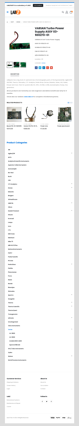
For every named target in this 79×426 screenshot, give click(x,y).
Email (51, 67)
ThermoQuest (12, 311)
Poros (10, 276)
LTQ (9, 230)
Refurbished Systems (13, 400)
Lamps (10, 223)
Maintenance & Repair (13, 403)
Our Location (44, 386)
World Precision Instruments (17, 360)
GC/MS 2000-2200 (61, 124)
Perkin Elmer (12, 265)
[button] (68, 103)
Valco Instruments (14, 326)
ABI (9, 150)
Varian (43, 63)
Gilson (10, 207)
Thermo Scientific (13, 307)
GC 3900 (42, 124)
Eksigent (10, 196)
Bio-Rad (10, 173)
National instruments (15, 249)
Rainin (10, 280)
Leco (9, 227)
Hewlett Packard (13, 211)
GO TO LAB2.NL (38, 5)
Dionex (10, 188)
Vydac (10, 353)
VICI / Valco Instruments (16, 349)
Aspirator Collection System (17, 165)
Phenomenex (12, 272)
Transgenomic (13, 315)
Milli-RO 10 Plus (13, 246)
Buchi (10, 177)
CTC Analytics (12, 184)
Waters (10, 357)
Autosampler (12, 169)
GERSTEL (10, 204)
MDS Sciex (11, 234)
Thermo (10, 303)
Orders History (11, 386)
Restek (10, 284)
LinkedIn (43, 67)
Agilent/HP (11, 154)
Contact (42, 389)
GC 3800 (9, 124)
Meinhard (11, 238)
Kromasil (11, 219)
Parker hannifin (13, 257)
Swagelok (11, 299)
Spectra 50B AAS (14, 345)
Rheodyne (11, 288)
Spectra (10, 295)
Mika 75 (10, 242)
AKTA (9, 158)
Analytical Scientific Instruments (18, 161)
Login (8, 389)
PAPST (10, 253)
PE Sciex (10, 261)
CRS (9, 181)
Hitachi (10, 215)
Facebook (36, 67)
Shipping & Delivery (12, 382)
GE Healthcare (12, 200)
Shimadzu (11, 292)
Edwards (11, 192)
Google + (47, 67)
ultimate (11, 318)
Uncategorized (13, 322)
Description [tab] (14, 74)
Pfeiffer (10, 269)
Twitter (40, 67)
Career (9, 407)
